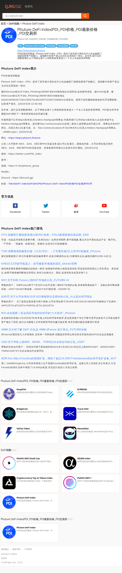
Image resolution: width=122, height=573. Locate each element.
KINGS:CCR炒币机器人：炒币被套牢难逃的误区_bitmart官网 (39, 263)
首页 (3, 23)
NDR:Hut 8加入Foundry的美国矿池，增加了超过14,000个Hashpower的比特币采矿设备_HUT (59, 358)
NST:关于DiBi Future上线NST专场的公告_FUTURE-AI (35, 280)
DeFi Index (21, 183)
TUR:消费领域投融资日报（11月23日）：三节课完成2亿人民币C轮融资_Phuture (51, 251)
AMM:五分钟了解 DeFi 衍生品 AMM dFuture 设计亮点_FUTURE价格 (44, 329)
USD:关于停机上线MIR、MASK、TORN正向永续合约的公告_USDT (43, 342)
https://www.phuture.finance (31, 50)
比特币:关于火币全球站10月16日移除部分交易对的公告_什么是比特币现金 (46, 296)
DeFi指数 (14, 23)
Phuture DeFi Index (54, 183)
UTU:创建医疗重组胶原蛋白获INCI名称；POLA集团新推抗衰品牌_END (45, 234)
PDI (41, 183)
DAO (36, 183)
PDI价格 (69, 183)
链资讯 (20, 568)
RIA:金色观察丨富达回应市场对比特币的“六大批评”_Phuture (38, 313)
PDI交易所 (80, 183)
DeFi (30, 183)
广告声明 (28, 555)
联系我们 (5, 555)
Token (12, 183)
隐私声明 (16, 555)
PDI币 (89, 183)
